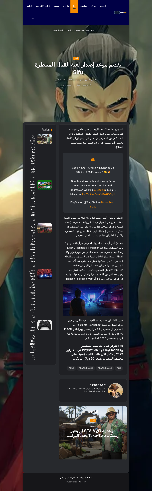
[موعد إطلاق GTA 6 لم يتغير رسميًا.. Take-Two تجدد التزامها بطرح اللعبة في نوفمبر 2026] (44, 139)
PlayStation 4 (104, 368)
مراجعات (83, 6)
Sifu (71, 368)
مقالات (93, 6)
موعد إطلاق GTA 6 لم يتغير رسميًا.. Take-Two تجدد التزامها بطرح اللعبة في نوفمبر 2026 (93, 435)
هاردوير (66, 6)
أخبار (74, 6)
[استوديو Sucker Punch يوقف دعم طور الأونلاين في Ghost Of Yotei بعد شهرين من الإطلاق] (44, 274)
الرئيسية (104, 6)
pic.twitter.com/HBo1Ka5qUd (99, 194)
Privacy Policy (71, 482)
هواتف (56, 6)
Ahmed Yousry (98, 384)
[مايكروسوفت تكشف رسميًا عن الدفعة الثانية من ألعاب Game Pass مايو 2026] (44, 185)
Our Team (82, 482)
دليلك (30, 6)
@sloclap (99, 189)
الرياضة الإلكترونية (43, 6)
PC (118, 368)
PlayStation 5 (85, 368)
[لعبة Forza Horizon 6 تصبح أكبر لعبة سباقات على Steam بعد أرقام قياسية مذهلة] (44, 228)
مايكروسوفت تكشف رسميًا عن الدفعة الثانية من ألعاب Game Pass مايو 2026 (32, 198)
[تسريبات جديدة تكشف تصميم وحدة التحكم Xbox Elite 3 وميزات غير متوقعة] (44, 325)
